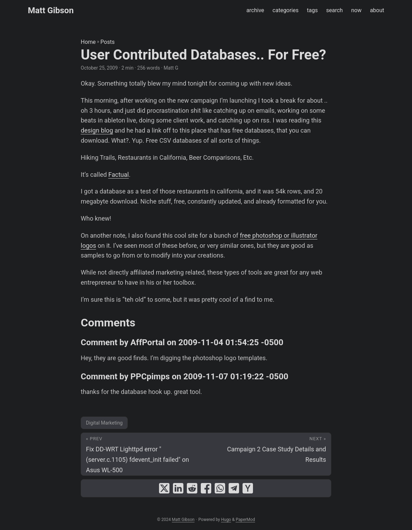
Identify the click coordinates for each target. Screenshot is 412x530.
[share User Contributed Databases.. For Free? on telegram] (234, 488)
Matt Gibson (51, 10)
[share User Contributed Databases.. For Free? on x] (164, 488)
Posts (108, 42)
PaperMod (245, 519)
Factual (118, 174)
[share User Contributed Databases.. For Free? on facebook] (206, 488)
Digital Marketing (104, 423)
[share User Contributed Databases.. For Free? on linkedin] (178, 488)
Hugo (226, 519)
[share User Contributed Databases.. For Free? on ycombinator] (248, 488)
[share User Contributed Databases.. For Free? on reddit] (192, 488)
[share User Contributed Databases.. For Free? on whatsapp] (220, 488)
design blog (97, 130)
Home (88, 42)
